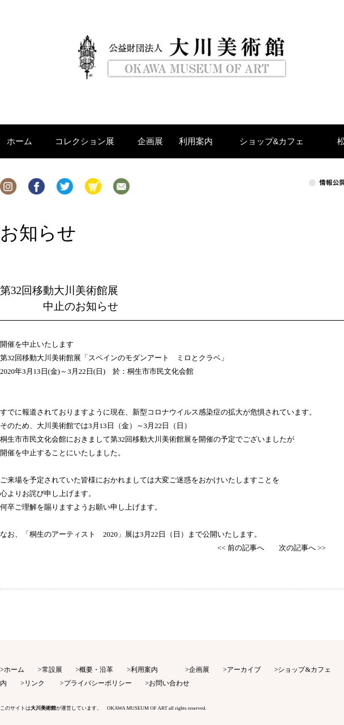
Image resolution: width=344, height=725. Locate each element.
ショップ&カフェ (304, 670)
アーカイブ (244, 670)
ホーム (14, 670)
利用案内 (144, 670)
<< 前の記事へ (240, 547)
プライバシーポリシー (98, 683)
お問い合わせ (169, 683)
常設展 (52, 670)
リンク (34, 683)
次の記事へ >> (302, 547)
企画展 (199, 670)
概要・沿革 (96, 670)
